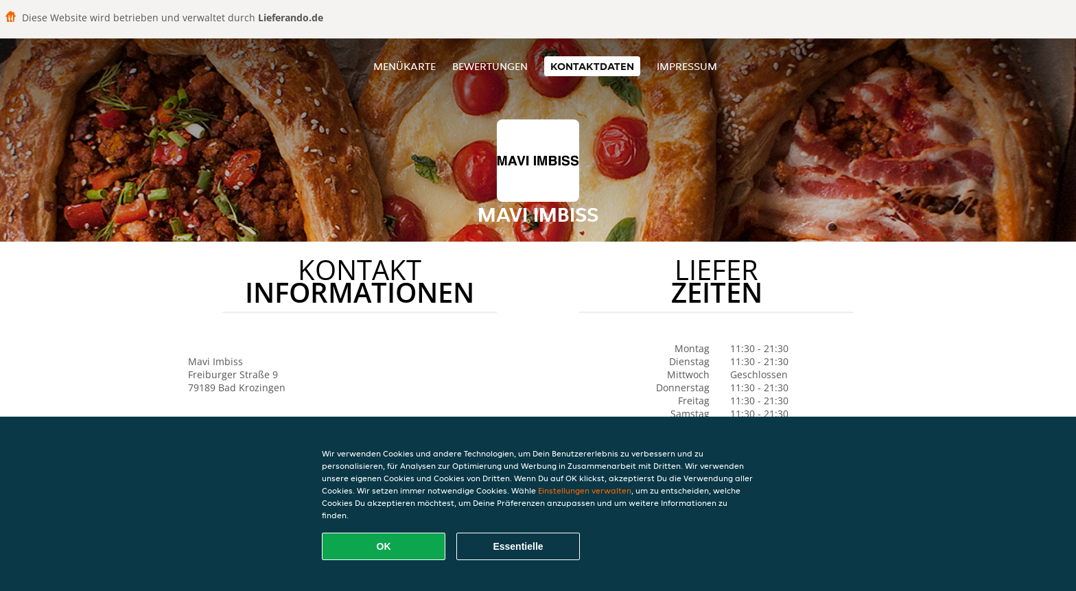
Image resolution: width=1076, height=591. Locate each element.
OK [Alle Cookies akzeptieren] (384, 546)
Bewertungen (490, 66)
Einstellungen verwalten (584, 490)
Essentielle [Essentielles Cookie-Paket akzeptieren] (518, 546)
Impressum (687, 66)
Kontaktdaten (592, 66)
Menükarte (404, 66)
